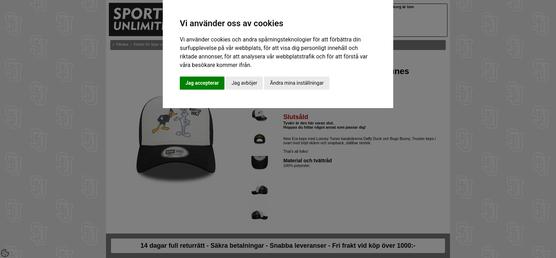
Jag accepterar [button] (202, 83)
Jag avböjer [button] (244, 83)
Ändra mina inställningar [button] (296, 83)
